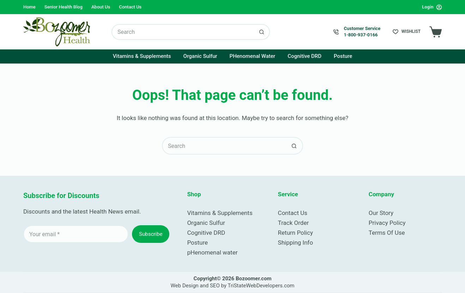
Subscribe (150, 234)
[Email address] (75, 234)
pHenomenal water (212, 252)
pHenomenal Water (253, 56)
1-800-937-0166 (361, 34)
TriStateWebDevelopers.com (261, 285)
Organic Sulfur (200, 56)
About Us (100, 7)
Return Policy (295, 232)
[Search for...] (182, 32)
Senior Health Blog (63, 7)
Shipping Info (295, 242)
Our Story (381, 212)
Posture (343, 56)
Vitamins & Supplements (142, 56)
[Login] (432, 7)
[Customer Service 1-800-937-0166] (336, 32)
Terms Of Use (387, 232)
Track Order (293, 222)
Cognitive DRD (304, 56)
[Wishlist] (407, 31)
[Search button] (262, 32)
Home (29, 7)
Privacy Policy (387, 222)
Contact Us (130, 7)
